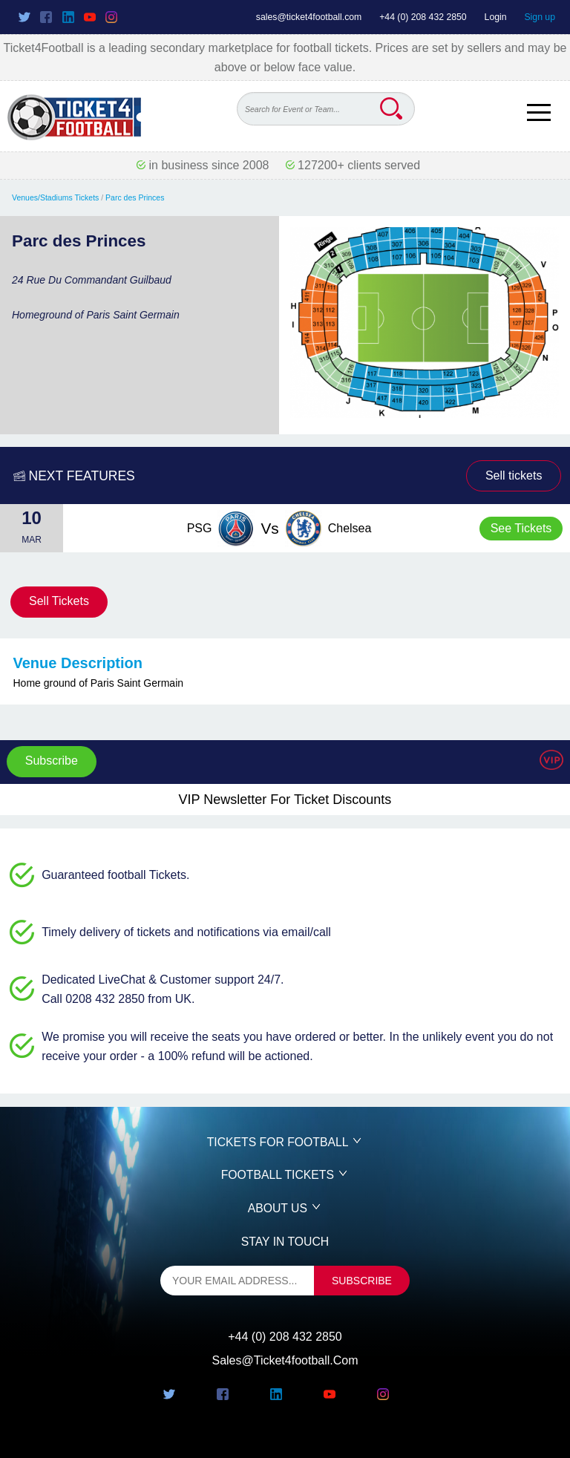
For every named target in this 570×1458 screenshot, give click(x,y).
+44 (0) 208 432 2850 (423, 17)
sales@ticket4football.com (308, 17)
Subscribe (51, 760)
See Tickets (521, 528)
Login (496, 17)
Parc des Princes (134, 197)
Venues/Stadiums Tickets (55, 197)
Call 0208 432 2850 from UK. (118, 999)
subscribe (362, 1281)
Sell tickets (513, 475)
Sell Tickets (59, 601)
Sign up (539, 17)
